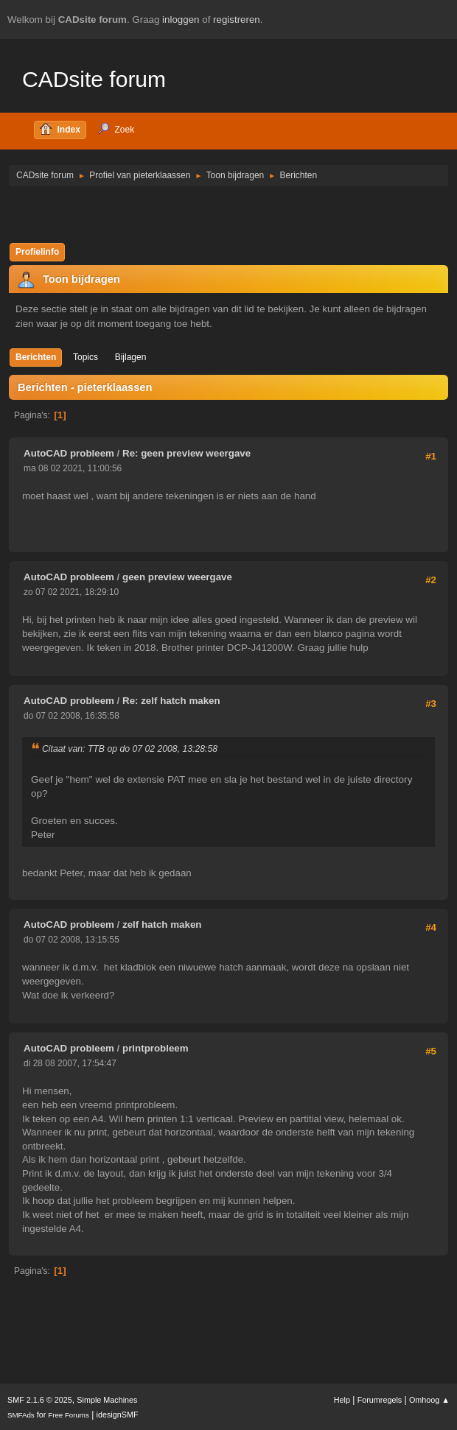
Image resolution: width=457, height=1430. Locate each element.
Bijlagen (131, 357)
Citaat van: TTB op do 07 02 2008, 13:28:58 (129, 749)
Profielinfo (37, 252)
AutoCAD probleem (69, 453)
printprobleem (155, 1048)
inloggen (180, 19)
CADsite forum (94, 79)
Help (342, 1399)
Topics (85, 357)
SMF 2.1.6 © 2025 (39, 1399)
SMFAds (21, 1415)
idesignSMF (118, 1414)
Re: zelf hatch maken (171, 700)
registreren (236, 19)
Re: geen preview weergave (186, 453)
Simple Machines (107, 1399)
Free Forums (68, 1415)
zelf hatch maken (161, 924)
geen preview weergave (177, 576)
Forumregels (379, 1399)
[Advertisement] (228, 213)
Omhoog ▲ (429, 1399)
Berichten (35, 357)
